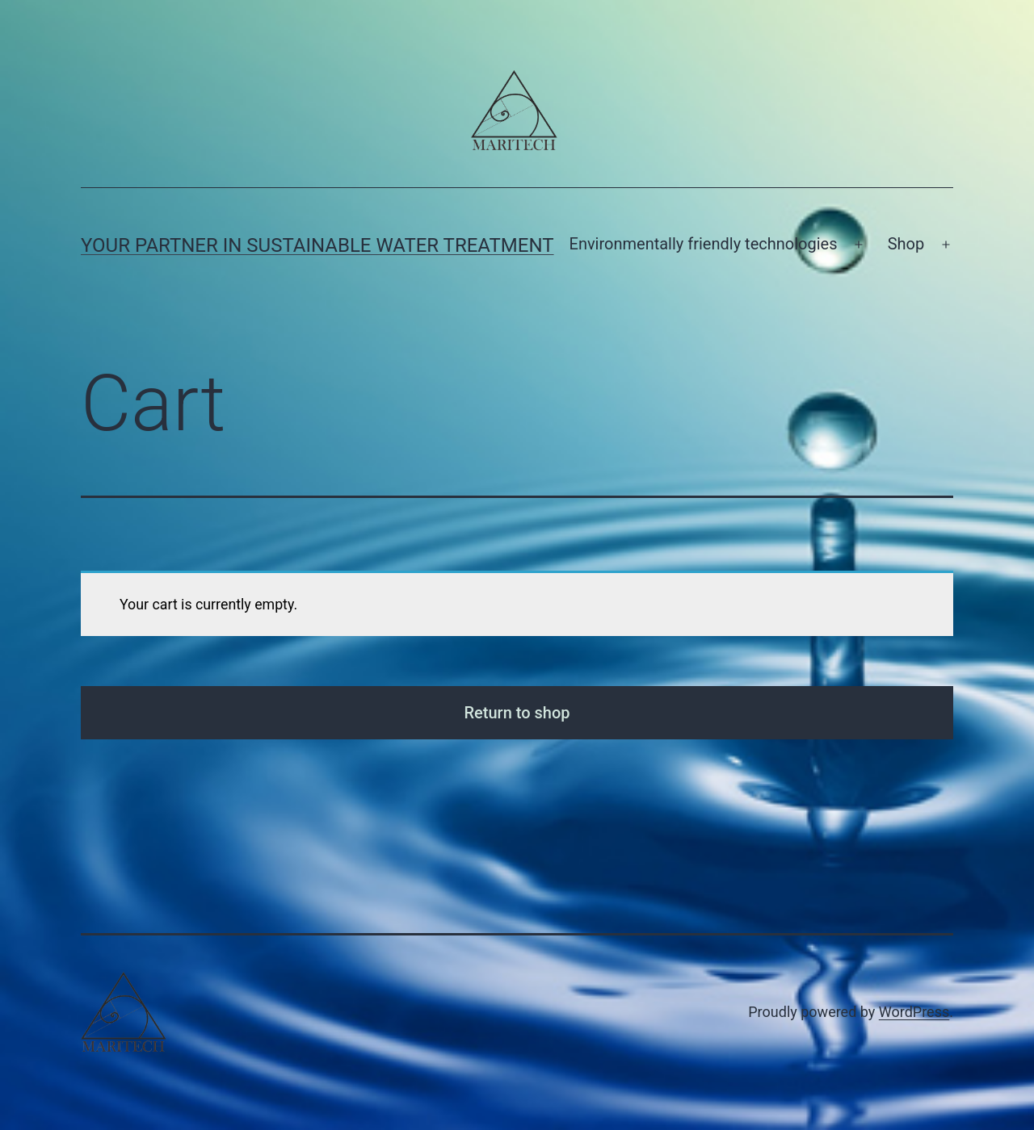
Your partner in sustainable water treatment (317, 245)
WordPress (914, 1011)
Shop (906, 243)
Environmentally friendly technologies (704, 243)
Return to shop (517, 712)
